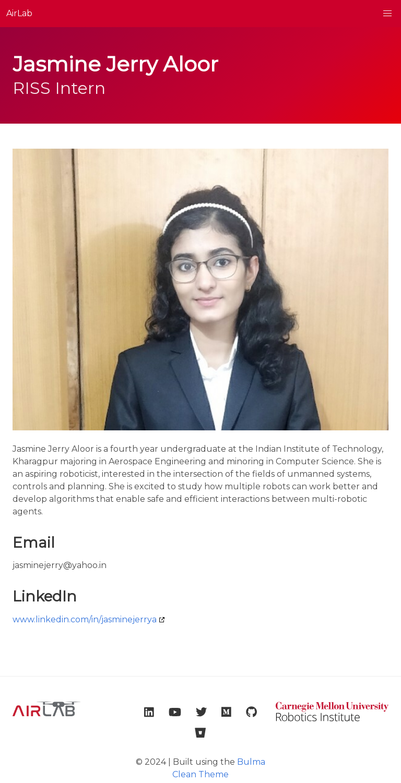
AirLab (19, 13)
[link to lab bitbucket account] (200, 732)
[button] (387, 13)
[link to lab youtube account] (174, 712)
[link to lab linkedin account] (149, 712)
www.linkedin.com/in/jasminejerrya (85, 619)
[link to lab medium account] (226, 712)
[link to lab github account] (251, 712)
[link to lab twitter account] (201, 712)
